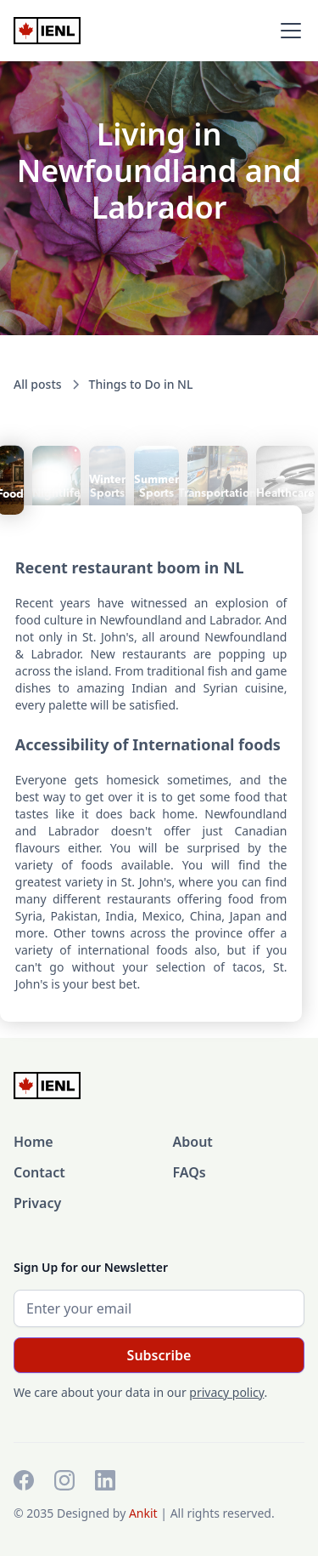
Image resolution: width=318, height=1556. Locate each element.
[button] (287, 30)
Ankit (144, 1513)
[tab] (56, 480)
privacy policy (226, 1392)
